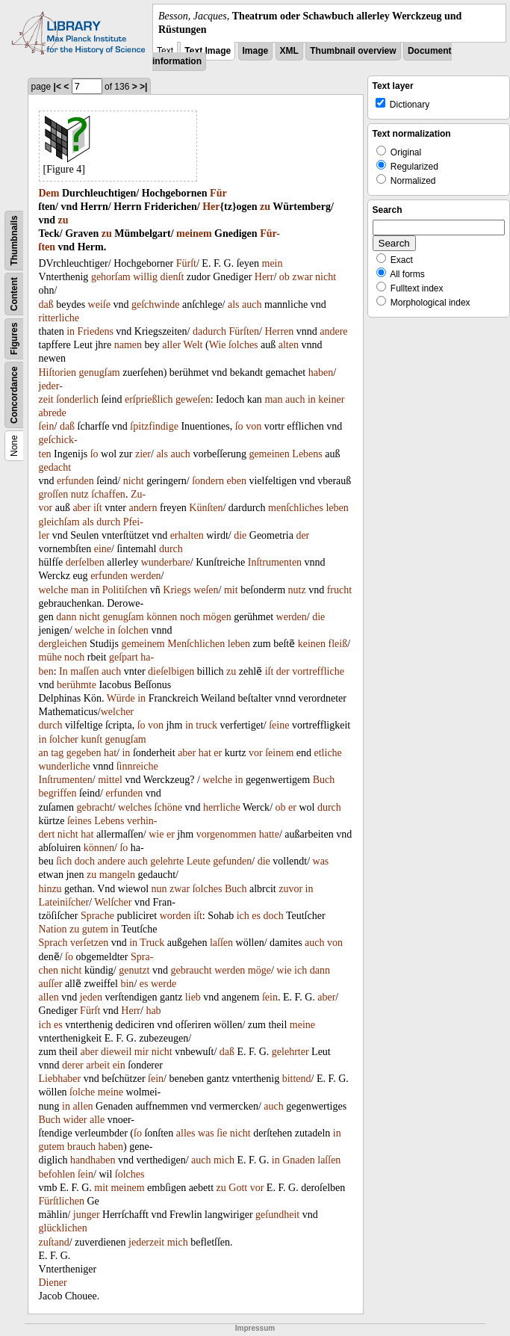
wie (156, 834)
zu (265, 206)
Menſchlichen (196, 643)
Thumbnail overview (353, 51)
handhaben (93, 1160)
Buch (324, 779)
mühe (50, 657)
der (302, 535)
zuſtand (54, 1242)
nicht (325, 276)
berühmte (76, 684)
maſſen (84, 671)
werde (163, 983)
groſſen (54, 494)
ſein (47, 426)
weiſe (99, 304)
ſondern (208, 480)
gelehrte (167, 861)
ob (284, 276)
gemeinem (142, 643)
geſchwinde (155, 304)
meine (302, 1024)
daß (46, 304)
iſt (97, 507)
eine (102, 548)
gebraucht (190, 970)
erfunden (75, 480)
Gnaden (298, 1160)
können (161, 616)
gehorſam (111, 276)
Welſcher (112, 902)
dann (66, 616)
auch (251, 304)
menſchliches (295, 507)
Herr (264, 276)
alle (97, 1119)
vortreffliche (318, 671)
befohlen (57, 1174)
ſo (239, 426)
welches (135, 807)
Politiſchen (125, 590)
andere (333, 331)
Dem (49, 193)
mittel (110, 779)
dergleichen (63, 643)
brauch (81, 1146)
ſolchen (133, 630)
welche (54, 590)
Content (14, 294)
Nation (53, 929)
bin (127, 983)
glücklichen (63, 1228)
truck (206, 725)
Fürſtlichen (61, 1201)
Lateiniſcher (64, 902)
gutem (95, 929)
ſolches (243, 344)
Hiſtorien (58, 372)
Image (256, 51)
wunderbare (165, 562)
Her (211, 206)
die (240, 535)
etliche (328, 752)
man (273, 399)
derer (73, 1065)
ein (119, 1065)
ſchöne (168, 807)
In (63, 671)
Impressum (255, 1328)
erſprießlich (149, 399)
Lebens (307, 454)
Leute (199, 861)
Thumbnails (14, 241)
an (44, 752)
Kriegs (176, 590)
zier (143, 454)
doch (85, 861)
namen (128, 344)
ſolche (82, 1092)
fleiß (338, 643)
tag (57, 752)
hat (110, 752)
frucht (339, 590)
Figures (14, 339)
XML (289, 51)
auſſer (51, 983)
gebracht (94, 807)
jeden (91, 997)
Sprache (97, 915)
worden (175, 915)
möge (259, 970)
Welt (192, 344)
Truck (152, 942)
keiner (331, 399)
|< (57, 86)
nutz (80, 494)
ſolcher (63, 739)
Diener (53, 1282)
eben (236, 480)
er (218, 752)
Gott (237, 1187)
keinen (312, 643)
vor (256, 752)
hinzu (50, 888)
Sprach (53, 942)
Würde (121, 698)
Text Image (207, 51)
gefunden (232, 861)
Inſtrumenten (275, 562)
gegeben (84, 752)
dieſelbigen (171, 671)
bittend (296, 1078)
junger (86, 1214)
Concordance (14, 395)
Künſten (206, 507)
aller (171, 344)
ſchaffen (108, 494)
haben (320, 372)
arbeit (98, 1065)
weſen (205, 590)
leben (337, 507)
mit (231, 590)
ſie (222, 1133)
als (234, 304)
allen (49, 997)
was (321, 861)
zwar (302, 276)
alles (186, 1133)
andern (142, 507)
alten (289, 344)
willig (145, 276)
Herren (278, 331)
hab (153, 1010)
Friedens (95, 331)
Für (218, 193)
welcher (117, 711)
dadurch (209, 331)
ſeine (279, 725)
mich (224, 1160)
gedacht (55, 467)
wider (75, 1119)
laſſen (221, 942)
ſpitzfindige (154, 426)
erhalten (187, 535)
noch (190, 616)
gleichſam (59, 522)
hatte (269, 834)
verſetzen (89, 942)
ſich (64, 861)
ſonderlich (77, 399)
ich (243, 915)
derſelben (85, 562)
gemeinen (269, 454)
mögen (217, 616)
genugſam (99, 372)
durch (108, 522)
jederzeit (146, 1242)
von (253, 426)
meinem (193, 233)
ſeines (79, 820)
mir (141, 1051)
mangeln (117, 874)
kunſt (91, 739)
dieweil (116, 1051)
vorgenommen (226, 834)
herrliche (221, 807)
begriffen (58, 793)
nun (159, 888)
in (70, 331)
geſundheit (277, 1214)
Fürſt (186, 263)
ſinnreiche (137, 766)
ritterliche (59, 318)
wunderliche (64, 766)
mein (272, 263)
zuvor (290, 888)
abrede (52, 412)
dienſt (172, 276)
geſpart (123, 657)
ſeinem (279, 752)
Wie (217, 344)
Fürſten (244, 331)
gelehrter (290, 1051)
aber (81, 507)
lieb (193, 997)
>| (143, 86)
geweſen (193, 399)
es (256, 915)
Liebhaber (60, 1078)
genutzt (134, 970)
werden (145, 575)
